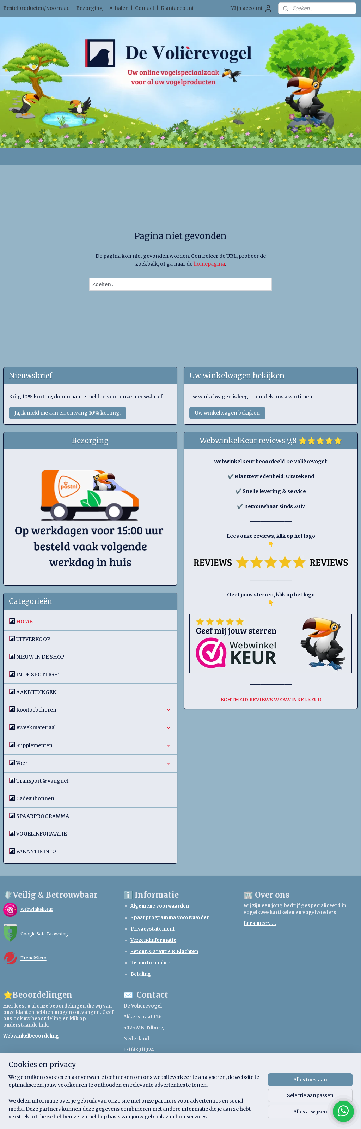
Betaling (140, 974)
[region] (133, 1101)
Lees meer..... (260, 923)
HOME (24, 621)
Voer (94, 763)
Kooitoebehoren (94, 710)
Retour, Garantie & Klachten (164, 952)
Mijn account (251, 8)
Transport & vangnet (42, 781)
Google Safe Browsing (44, 934)
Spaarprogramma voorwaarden (170, 918)
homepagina (209, 264)
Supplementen (94, 745)
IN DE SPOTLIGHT (39, 674)
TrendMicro (33, 958)
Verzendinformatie (153, 940)
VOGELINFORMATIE (41, 834)
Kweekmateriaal (94, 727)
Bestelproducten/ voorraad (36, 8)
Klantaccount (177, 8)
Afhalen (119, 8)
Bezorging (89, 8)
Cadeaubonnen (35, 798)
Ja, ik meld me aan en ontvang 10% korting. (67, 413)
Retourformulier (150, 963)
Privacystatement (152, 929)
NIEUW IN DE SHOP (40, 657)
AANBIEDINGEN (36, 692)
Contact (144, 8)
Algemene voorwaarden (159, 906)
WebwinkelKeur (36, 909)
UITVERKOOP (33, 639)
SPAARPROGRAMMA (42, 816)
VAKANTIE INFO (36, 851)
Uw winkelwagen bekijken (227, 413)
